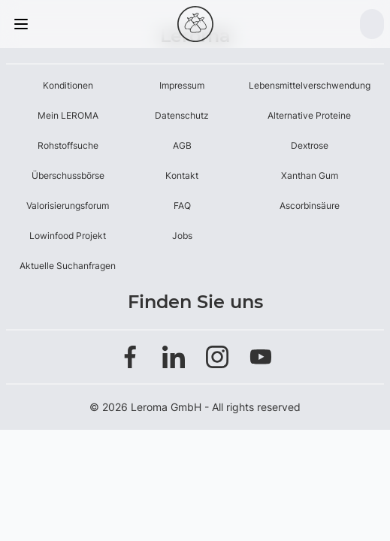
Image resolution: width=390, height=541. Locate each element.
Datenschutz (182, 115)
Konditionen (68, 85)
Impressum (181, 85)
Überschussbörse (68, 175)
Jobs (182, 235)
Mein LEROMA (68, 115)
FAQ (182, 205)
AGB (182, 145)
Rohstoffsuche (68, 145)
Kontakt (181, 175)
